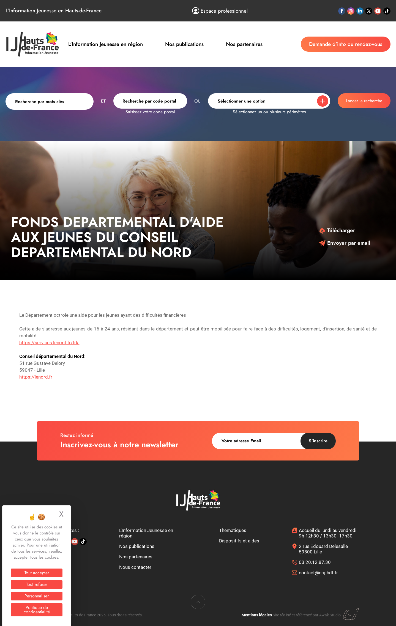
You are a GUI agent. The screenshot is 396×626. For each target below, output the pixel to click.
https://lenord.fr (35, 377)
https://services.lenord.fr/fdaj (50, 342)
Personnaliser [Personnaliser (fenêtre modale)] (36, 596)
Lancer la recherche (364, 101)
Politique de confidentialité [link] (37, 609)
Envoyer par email (344, 243)
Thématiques (232, 530)
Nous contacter (135, 567)
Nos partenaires (244, 44)
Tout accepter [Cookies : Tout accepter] (36, 573)
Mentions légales (257, 615)
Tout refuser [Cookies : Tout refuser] (36, 584)
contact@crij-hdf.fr (318, 572)
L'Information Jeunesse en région (105, 44)
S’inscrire (318, 441)
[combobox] (150, 101)
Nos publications (184, 44)
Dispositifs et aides (239, 541)
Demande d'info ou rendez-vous (345, 44)
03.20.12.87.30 (315, 562)
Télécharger (337, 230)
